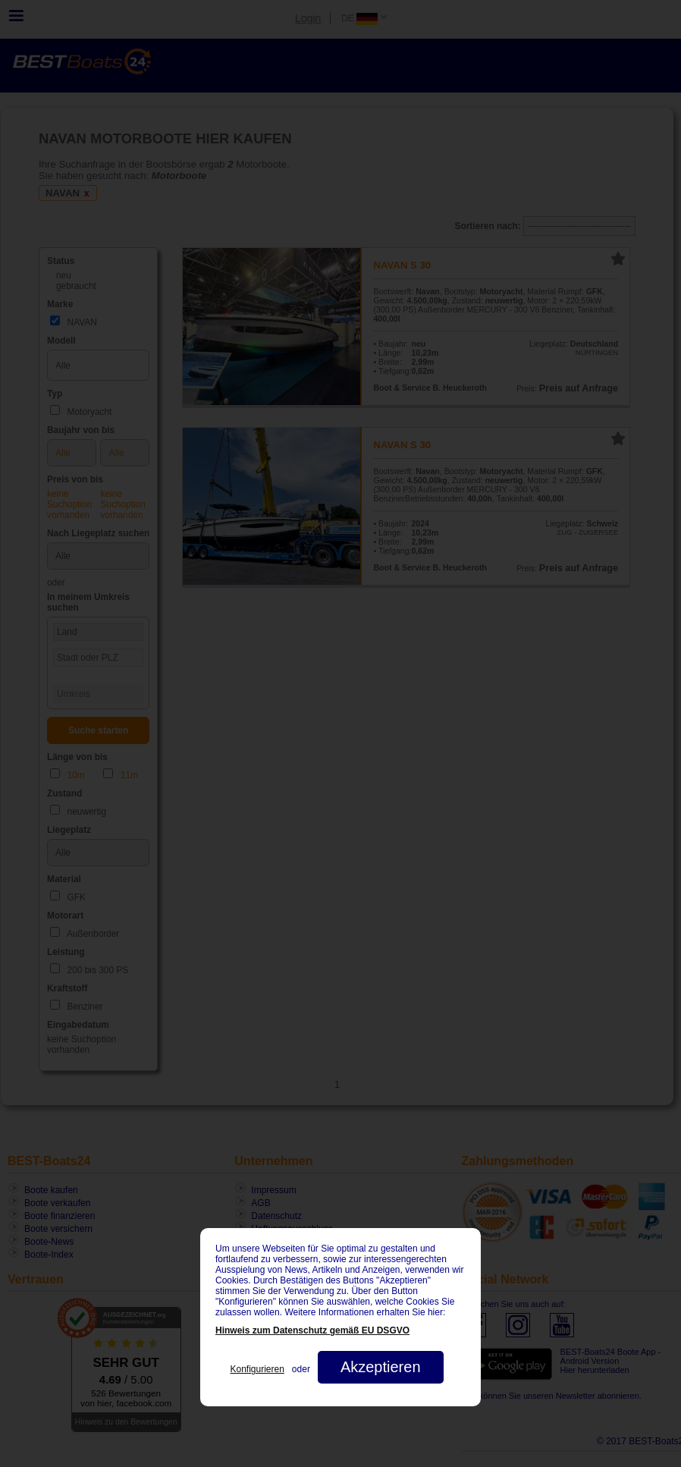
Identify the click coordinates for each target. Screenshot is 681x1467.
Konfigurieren (257, 1369)
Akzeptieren (380, 1367)
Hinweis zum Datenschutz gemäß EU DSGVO (312, 1330)
